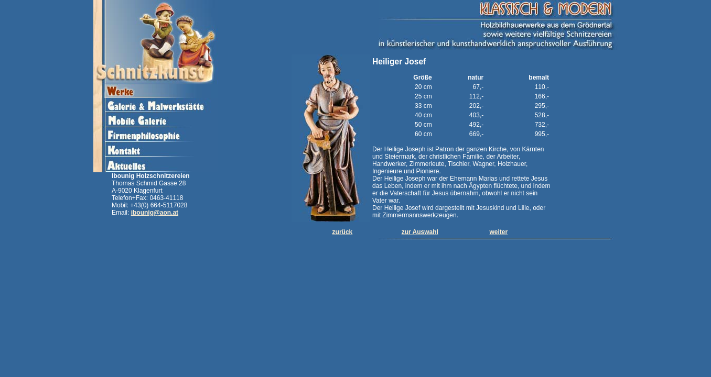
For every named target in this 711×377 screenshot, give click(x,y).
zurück (342, 232)
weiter (499, 232)
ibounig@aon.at (154, 212)
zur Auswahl (420, 232)
